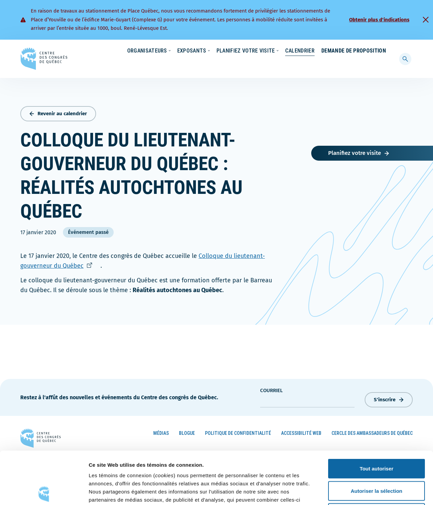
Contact (358, 51)
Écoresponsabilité (222, 51)
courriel (271, 389)
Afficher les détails (372, 491)
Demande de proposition (353, 64)
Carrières (296, 51)
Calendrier (293, 64)
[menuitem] (383, 50)
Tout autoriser (376, 416)
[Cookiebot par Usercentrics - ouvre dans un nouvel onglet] (43, 492)
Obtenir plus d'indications (379, 20)
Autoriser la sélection (377, 438)
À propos (328, 51)
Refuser (376, 460)
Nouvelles (263, 51)
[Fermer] (425, 19)
